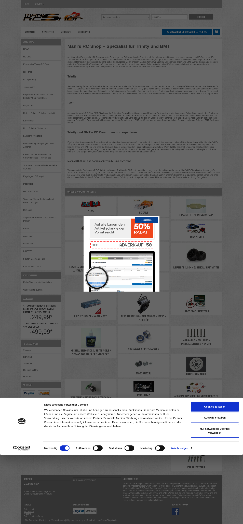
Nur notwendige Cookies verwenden (215, 499)
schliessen (146, 220)
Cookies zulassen (214, 475)
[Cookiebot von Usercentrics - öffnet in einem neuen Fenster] (22, 517)
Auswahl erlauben (215, 486)
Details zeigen (179, 517)
